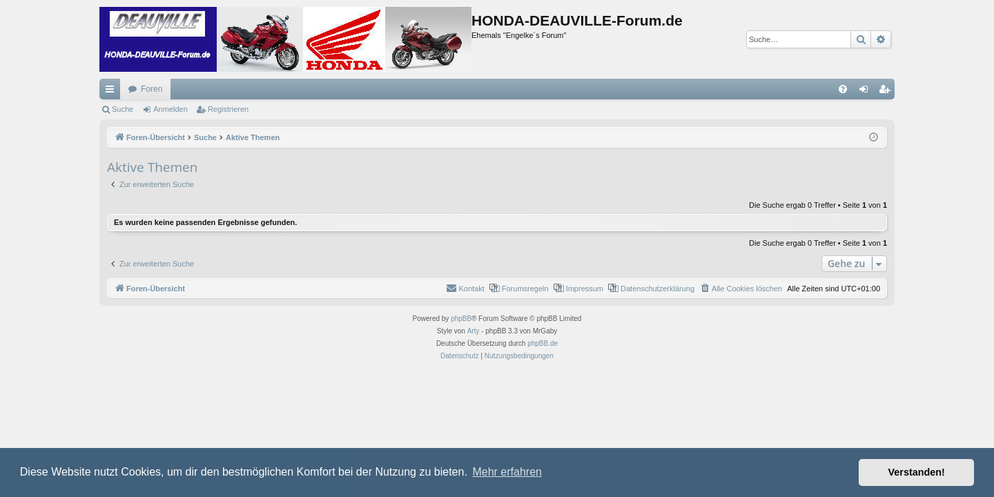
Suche (122, 109)
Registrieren (228, 109)
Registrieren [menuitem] (887, 91)
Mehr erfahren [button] (507, 472)
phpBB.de (542, 343)
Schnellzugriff (112, 91)
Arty (473, 331)
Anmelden (170, 109)
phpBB (461, 318)
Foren (151, 89)
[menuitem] (842, 89)
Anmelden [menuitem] (866, 91)
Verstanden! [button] (916, 472)
